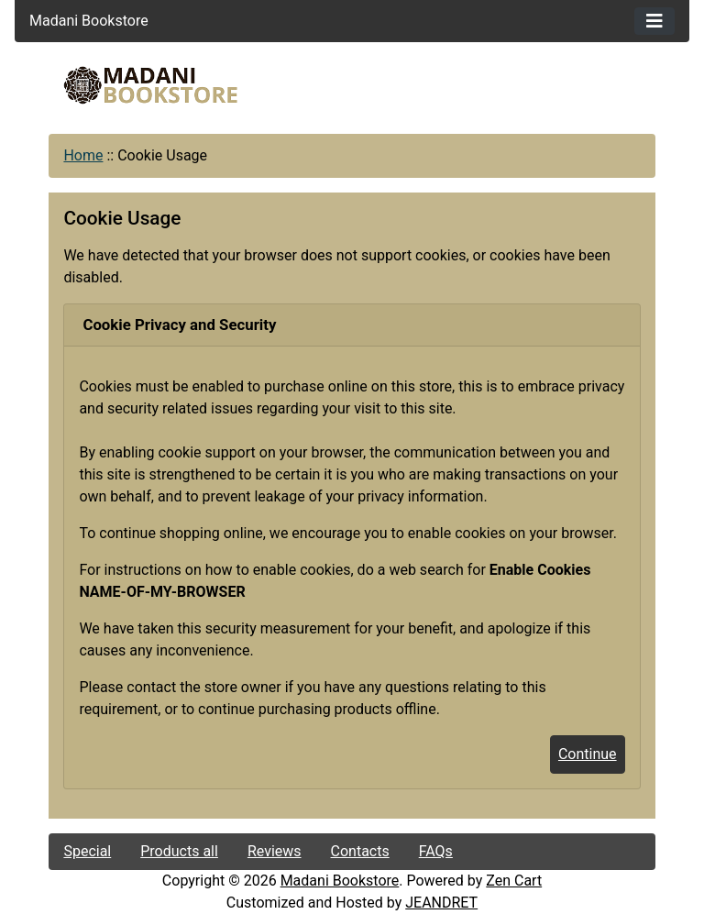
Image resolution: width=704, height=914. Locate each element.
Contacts (360, 851)
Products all (179, 851)
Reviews (275, 851)
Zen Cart (514, 880)
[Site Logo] (150, 85)
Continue (587, 754)
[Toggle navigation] (654, 21)
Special (87, 851)
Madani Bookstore (340, 880)
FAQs (436, 851)
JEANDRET (441, 902)
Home (83, 155)
